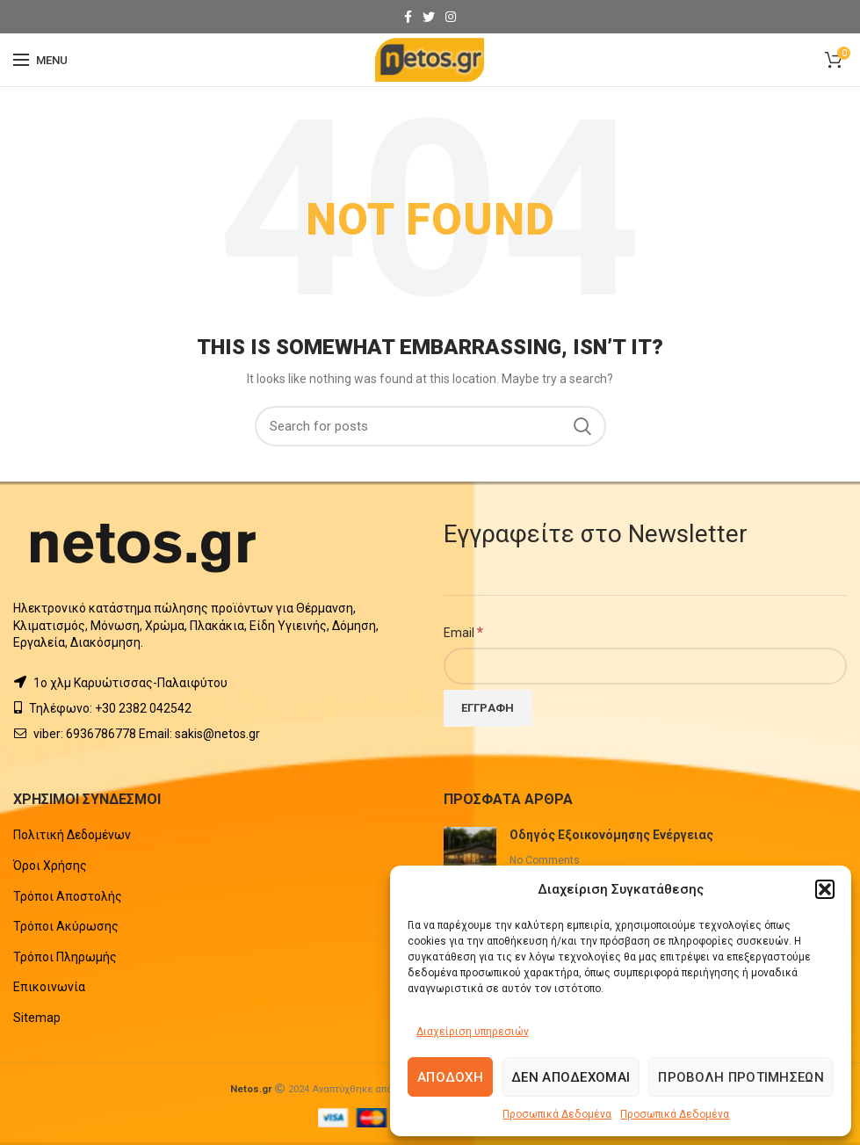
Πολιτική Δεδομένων (72, 835)
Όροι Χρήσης (50, 866)
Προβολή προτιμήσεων (741, 1077)
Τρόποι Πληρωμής (65, 957)
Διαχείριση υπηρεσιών (472, 1031)
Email (463, 632)
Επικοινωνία (49, 987)
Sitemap (37, 1018)
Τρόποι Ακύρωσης (66, 926)
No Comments (544, 860)
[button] (825, 889)
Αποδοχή (450, 1077)
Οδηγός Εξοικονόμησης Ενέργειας (611, 835)
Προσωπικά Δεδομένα (556, 1114)
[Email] (646, 666)
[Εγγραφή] (488, 708)
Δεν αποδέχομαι (570, 1077)
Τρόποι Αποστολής (67, 896)
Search (582, 426)
